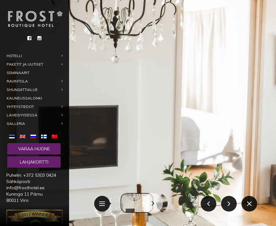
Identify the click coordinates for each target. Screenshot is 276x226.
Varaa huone (34, 149)
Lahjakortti (34, 162)
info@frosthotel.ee (25, 188)
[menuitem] (13, 136)
